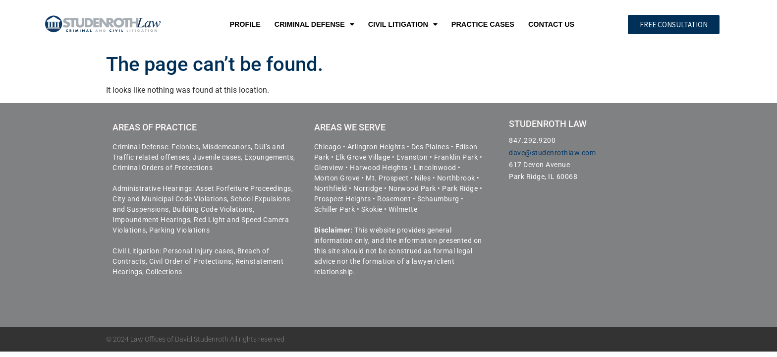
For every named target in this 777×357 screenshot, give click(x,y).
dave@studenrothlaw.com (552, 153)
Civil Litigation (403, 24)
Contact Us (551, 24)
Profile (244, 24)
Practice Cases (482, 24)
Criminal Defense (314, 24)
